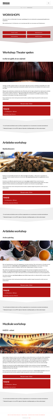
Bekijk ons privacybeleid (14, 414)
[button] (48, 3)
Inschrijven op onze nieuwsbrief (36, 414)
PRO (29, 417)
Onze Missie (24, 414)
